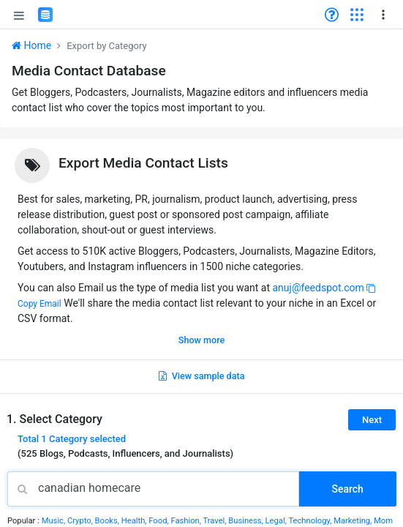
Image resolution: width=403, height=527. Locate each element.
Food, (159, 521)
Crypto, (81, 521)
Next (372, 419)
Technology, (311, 521)
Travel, (215, 521)
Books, (108, 521)
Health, (135, 521)
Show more (201, 339)
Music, (54, 521)
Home (31, 45)
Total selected (72, 438)
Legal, (277, 521)
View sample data (202, 375)
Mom (383, 521)
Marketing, (354, 521)
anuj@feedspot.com (318, 288)
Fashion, (186, 521)
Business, (246, 521)
